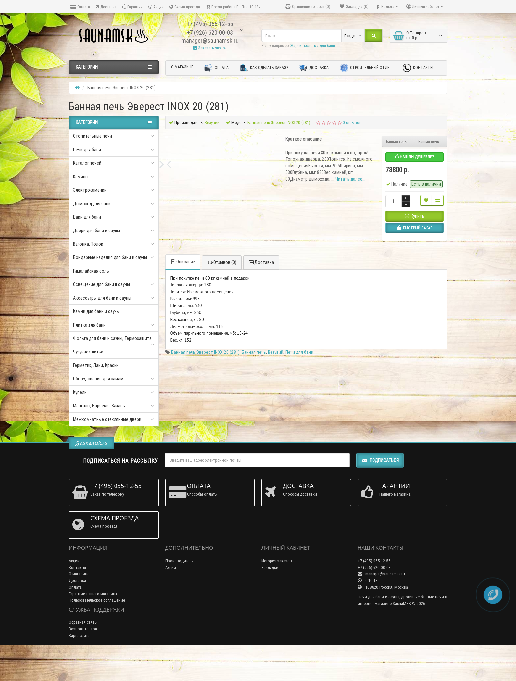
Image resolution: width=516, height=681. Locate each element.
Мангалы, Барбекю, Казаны (99, 406)
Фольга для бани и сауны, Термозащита (112, 338)
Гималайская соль (91, 271)
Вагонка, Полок (88, 244)
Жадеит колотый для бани (312, 45)
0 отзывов (352, 122)
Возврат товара (83, 658)
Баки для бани (87, 217)
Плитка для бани (89, 325)
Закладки (269, 596)
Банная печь (254, 455)
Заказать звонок (210, 47)
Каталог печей (87, 163)
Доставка (106, 6)
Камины (80, 177)
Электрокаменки (90, 190)
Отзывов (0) (221, 365)
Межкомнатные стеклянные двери (107, 419)
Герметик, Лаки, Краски (96, 365)
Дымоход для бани (92, 204)
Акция (156, 6)
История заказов (276, 589)
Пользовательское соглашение (97, 629)
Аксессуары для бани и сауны (102, 298)
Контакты (418, 68)
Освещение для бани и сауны (101, 284)
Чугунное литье (88, 352)
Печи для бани (87, 150)
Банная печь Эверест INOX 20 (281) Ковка (432, 141)
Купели (80, 392)
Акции (74, 589)
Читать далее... (350, 179)
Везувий (275, 455)
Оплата (80, 6)
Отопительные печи (92, 136)
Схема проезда (184, 6)
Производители (179, 589)
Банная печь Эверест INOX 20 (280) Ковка (400, 141)
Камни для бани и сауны (96, 311)
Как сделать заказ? (264, 68)
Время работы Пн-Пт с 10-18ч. (234, 6)
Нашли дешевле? (414, 156)
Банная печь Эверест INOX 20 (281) (205, 455)
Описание (182, 364)
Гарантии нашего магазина (93, 622)
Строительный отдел (366, 68)
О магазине (182, 66)
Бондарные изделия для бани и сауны (110, 257)
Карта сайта (79, 664)
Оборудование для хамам (98, 379)
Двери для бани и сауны (96, 230)
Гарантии (132, 6)
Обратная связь (83, 651)
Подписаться (380, 489)
